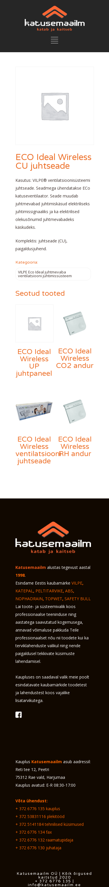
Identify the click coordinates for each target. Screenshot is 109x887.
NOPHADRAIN (29, 598)
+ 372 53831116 (30, 816)
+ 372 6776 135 (30, 808)
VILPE (77, 583)
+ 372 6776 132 (30, 840)
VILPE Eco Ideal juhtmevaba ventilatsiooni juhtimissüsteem (45, 273)
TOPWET (53, 598)
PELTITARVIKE (49, 591)
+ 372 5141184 (29, 824)
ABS (69, 591)
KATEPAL (24, 591)
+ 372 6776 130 (30, 847)
